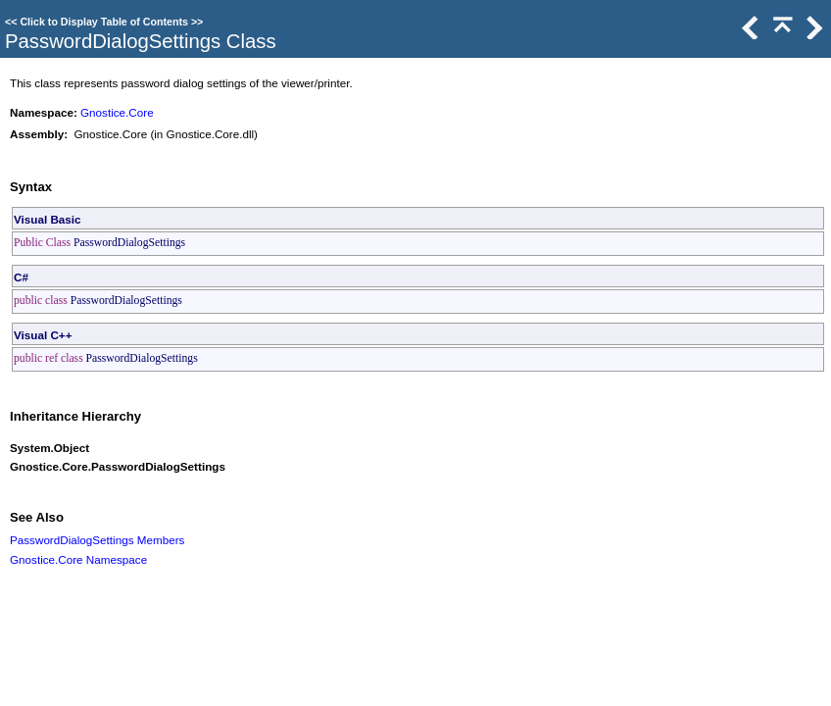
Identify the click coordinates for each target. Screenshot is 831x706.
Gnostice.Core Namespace (78, 559)
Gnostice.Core (117, 112)
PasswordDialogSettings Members (97, 539)
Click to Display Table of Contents (104, 21)
